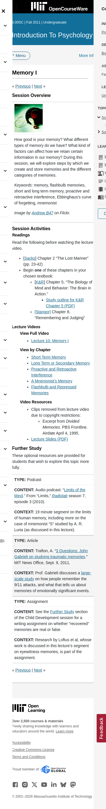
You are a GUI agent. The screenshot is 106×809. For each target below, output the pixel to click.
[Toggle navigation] (10, 7)
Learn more (64, 731)
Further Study (62, 611)
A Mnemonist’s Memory (51, 381)
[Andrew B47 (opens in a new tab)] (42, 213)
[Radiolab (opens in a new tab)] (60, 496)
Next (38, 86)
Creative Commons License (33, 750)
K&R (40, 282)
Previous (23, 86)
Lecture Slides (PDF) (49, 439)
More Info (87, 55)
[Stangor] (43, 312)
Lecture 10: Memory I (50, 340)
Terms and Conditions (28, 757)
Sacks (29, 258)
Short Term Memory (48, 357)
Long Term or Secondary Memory (60, 363)
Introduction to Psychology (52, 35)
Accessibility (21, 743)
